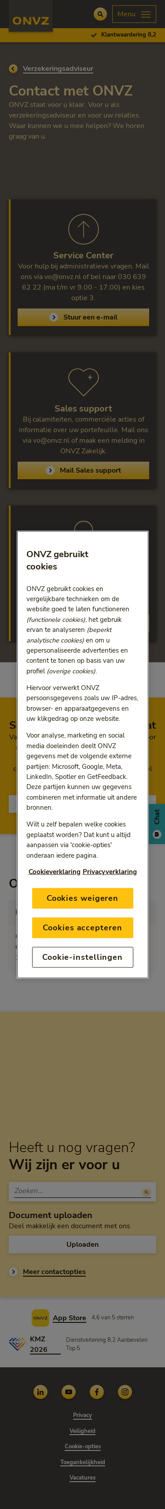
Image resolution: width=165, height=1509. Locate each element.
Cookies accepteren (82, 927)
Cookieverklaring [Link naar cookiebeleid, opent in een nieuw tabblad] (55, 871)
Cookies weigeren (82, 897)
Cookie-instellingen (82, 957)
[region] (83, 754)
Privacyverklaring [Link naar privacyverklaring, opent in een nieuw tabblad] (110, 871)
